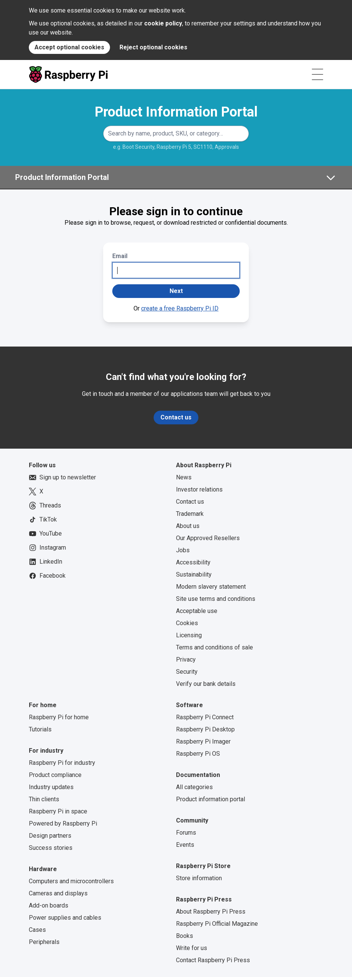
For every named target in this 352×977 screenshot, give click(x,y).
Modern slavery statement (211, 586)
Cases (37, 929)
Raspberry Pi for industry (62, 762)
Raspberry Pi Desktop (205, 729)
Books (184, 935)
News (184, 477)
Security (187, 671)
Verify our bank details (206, 683)
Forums (186, 832)
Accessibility (193, 562)
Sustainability (194, 574)
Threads (45, 505)
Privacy (186, 659)
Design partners (50, 835)
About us (188, 525)
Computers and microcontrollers (71, 881)
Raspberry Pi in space (58, 811)
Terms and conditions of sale (214, 647)
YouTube (45, 533)
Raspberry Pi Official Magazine (217, 923)
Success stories (50, 847)
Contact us (176, 417)
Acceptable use (196, 611)
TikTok (43, 519)
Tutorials (40, 729)
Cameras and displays (58, 893)
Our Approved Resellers (208, 538)
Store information (199, 878)
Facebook (47, 576)
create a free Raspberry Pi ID (179, 308)
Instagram (47, 548)
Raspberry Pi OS (198, 753)
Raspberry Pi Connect (205, 717)
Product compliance (55, 774)
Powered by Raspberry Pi (63, 823)
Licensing (189, 635)
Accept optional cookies (69, 47)
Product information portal (210, 799)
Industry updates (51, 787)
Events (185, 844)
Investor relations (199, 489)
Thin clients (44, 799)
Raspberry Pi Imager (203, 741)
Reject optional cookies (153, 47)
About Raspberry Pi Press (210, 911)
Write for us (191, 948)
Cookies (187, 623)
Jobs (183, 550)
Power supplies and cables (65, 917)
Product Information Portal (176, 112)
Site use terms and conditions (215, 598)
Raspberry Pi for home (59, 717)
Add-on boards (48, 905)
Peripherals (44, 941)
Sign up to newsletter (62, 477)
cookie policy (163, 23)
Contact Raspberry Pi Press (213, 960)
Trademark (190, 513)
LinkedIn (45, 562)
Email (119, 256)
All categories (194, 787)
